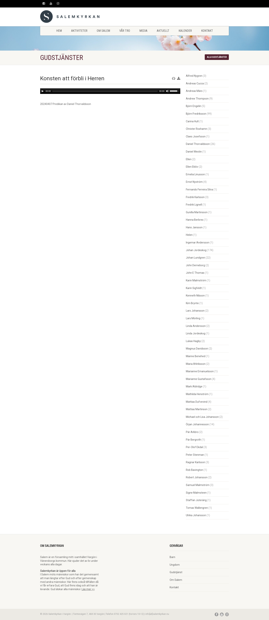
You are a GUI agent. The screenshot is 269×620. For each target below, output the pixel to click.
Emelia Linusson (195, 174)
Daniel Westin (194, 151)
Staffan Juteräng (196, 500)
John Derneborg (195, 265)
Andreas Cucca (195, 83)
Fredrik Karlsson (195, 197)
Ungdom (175, 564)
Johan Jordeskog (196, 250)
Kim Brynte (192, 303)
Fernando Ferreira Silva (199, 189)
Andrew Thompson (197, 98)
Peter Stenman (195, 454)
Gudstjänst (176, 572)
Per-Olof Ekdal (194, 447)
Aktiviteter (79, 30)
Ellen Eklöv (192, 166)
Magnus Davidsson (197, 348)
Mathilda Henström (197, 394)
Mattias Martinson (196, 409)
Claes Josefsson (195, 136)
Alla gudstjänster (217, 57)
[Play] (42, 91)
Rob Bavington (194, 469)
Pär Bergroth (193, 439)
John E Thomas (195, 272)
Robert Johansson (197, 477)
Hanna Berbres (194, 219)
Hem (59, 30)
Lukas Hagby (193, 341)
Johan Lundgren (195, 257)
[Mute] (167, 91)
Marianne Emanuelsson (200, 371)
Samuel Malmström (197, 485)
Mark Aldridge (194, 386)
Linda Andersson (196, 325)
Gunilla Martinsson (197, 212)
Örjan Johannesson (197, 424)
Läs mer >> (88, 589)
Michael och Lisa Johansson (202, 416)
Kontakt (207, 30)
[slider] (105, 91)
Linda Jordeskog (195, 333)
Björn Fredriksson (196, 113)
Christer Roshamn (196, 128)
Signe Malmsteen (196, 492)
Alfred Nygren (194, 75)
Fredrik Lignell (194, 204)
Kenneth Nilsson (195, 295)
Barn (172, 557)
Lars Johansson (195, 310)
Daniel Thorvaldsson (198, 143)
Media (143, 30)
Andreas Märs (194, 90)
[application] (110, 91)
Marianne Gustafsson (198, 378)
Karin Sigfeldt (194, 288)
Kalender (185, 30)
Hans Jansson (194, 227)
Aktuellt (163, 30)
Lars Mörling (193, 318)
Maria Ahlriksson (195, 363)
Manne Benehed (195, 356)
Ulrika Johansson (196, 515)
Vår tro (124, 30)
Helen (189, 234)
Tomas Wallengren (197, 507)
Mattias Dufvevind (196, 401)
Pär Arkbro (192, 432)
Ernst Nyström (194, 181)
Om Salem (103, 30)
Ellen (188, 159)
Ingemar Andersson (197, 242)
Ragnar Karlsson (195, 462)
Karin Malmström (196, 280)
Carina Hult (192, 121)
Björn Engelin (193, 106)
